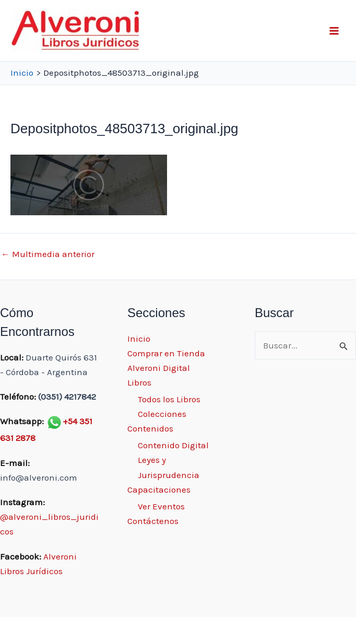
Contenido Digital (173, 445)
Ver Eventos (161, 506)
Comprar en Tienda (166, 353)
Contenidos (150, 428)
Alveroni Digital (158, 368)
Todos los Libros (169, 399)
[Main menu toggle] (334, 30)
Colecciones (162, 414)
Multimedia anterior (47, 254)
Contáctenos (153, 521)
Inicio (138, 338)
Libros (139, 382)
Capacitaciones (159, 489)
